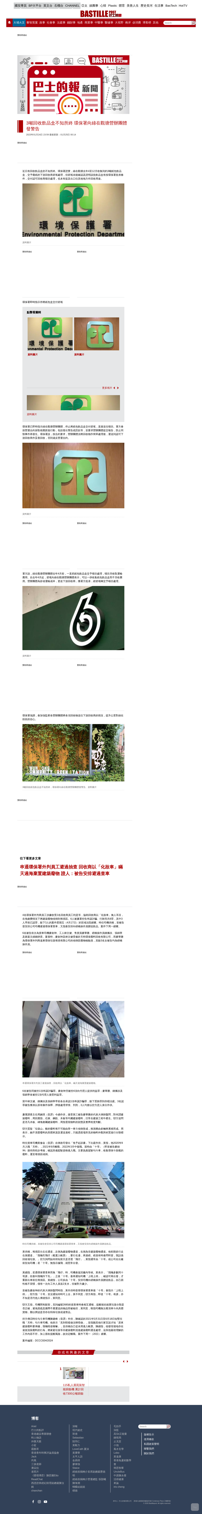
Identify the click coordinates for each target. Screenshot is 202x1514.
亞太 (84, 5)
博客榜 (147, 22)
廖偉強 (76, 1464)
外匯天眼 (36, 1441)
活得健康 (119, 1479)
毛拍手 (117, 1426)
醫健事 (109, 22)
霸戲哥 (35, 1449)
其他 (155, 22)
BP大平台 (35, 5)
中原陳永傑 (120, 1475)
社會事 (51, 22)
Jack (33, 1456)
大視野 (119, 22)
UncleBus (119, 1471)
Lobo (116, 1452)
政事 (42, 22)
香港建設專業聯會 (41, 1434)
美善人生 (133, 5)
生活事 (158, 5)
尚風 (33, 1460)
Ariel (33, 1426)
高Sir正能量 (120, 1434)
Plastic (112, 5)
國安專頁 (21, 5)
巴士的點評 (37, 1430)
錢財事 (71, 22)
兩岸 (128, 22)
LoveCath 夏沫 (80, 1449)
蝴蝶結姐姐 (78, 1486)
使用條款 (149, 1439)
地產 (80, 22)
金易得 (76, 1460)
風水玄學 (119, 1449)
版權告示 (149, 1434)
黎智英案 (32, 22)
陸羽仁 (76, 1441)
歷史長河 (147, 5)
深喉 (74, 1426)
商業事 (89, 22)
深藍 (116, 1430)
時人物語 (36, 1437)
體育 (122, 5)
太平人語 (77, 1456)
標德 (74, 1490)
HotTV (183, 5)
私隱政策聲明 (151, 1444)
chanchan (36, 1490)
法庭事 (61, 22)
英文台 (47, 5)
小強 (116, 1445)
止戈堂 (117, 1441)
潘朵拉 (35, 1468)
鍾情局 (117, 1437)
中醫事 (99, 22)
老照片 (35, 1471)
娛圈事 (93, 5)
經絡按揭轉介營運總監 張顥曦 (89, 1479)
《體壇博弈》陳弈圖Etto (44, 1475)
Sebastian (78, 1437)
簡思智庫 (119, 1468)
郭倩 (74, 1434)
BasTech (171, 5)
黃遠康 (117, 1456)
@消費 (136, 22)
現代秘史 (77, 1430)
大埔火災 (19, 22)
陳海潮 (76, 1483)
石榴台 (58, 5)
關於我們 (149, 1453)
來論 (116, 1483)
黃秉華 (76, 1452)
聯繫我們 (149, 1448)
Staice (75, 1468)
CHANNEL (72, 5)
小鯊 (33, 1445)
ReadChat (37, 1479)
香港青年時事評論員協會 (45, 1452)
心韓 (103, 5)
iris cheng (119, 1486)
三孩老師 (36, 1464)
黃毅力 (76, 1445)
